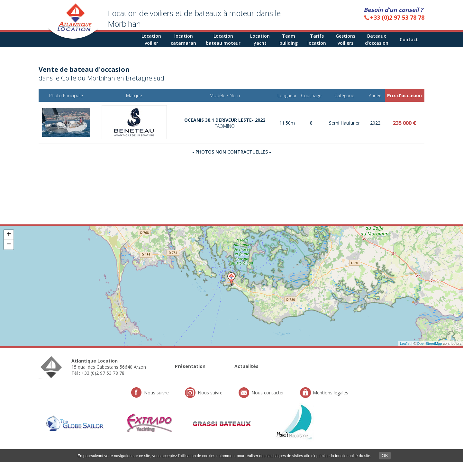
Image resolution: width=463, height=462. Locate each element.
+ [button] (9, 235)
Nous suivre (156, 393)
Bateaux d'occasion (376, 39)
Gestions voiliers (345, 39)
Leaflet (405, 343)
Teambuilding (288, 39)
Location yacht (260, 39)
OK (385, 455)
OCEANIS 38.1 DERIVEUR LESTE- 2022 (224, 123)
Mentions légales (330, 393)
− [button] (9, 245)
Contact (409, 39)
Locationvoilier (151, 39)
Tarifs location (316, 39)
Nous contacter (267, 393)
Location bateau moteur (223, 39)
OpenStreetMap (429, 343)
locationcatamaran (183, 39)
